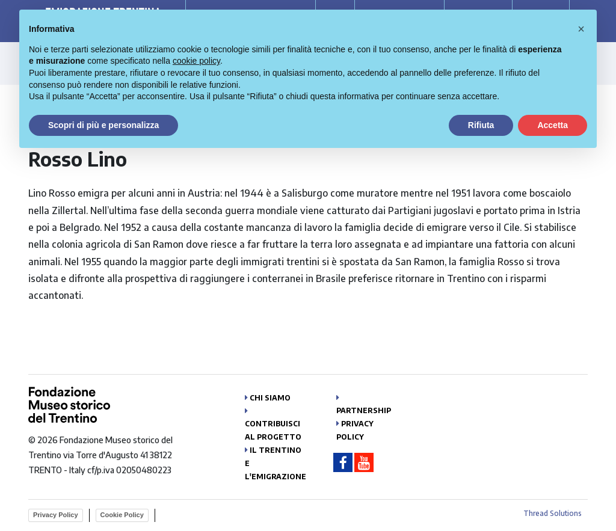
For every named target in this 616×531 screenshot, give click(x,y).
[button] (581, 28)
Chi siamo (270, 397)
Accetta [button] (552, 125)
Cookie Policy (122, 514)
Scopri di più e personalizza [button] (103, 125)
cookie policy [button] (196, 61)
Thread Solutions (552, 513)
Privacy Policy (55, 514)
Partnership (363, 410)
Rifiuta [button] (481, 125)
